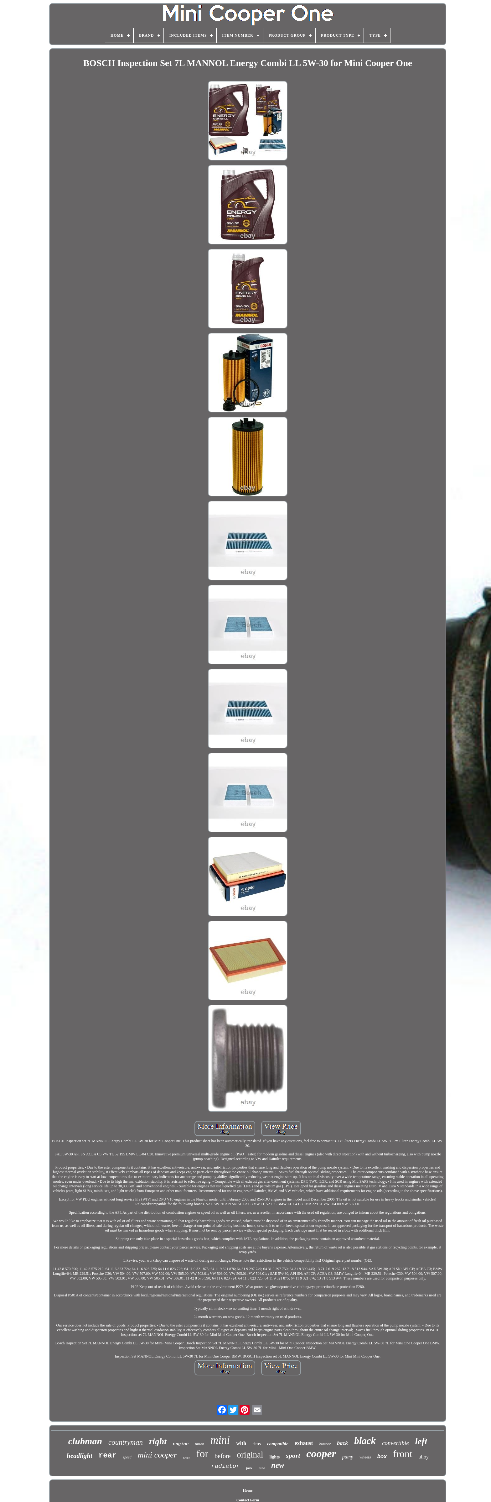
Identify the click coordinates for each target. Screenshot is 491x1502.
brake (186, 1458)
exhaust (304, 1443)
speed (127, 1457)
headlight (79, 1455)
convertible (395, 1443)
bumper (325, 1444)
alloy (424, 1456)
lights (274, 1457)
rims (256, 1443)
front (402, 1453)
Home (248, 1490)
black (365, 1440)
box (381, 1456)
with (241, 1443)
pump (348, 1456)
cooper (321, 1453)
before (222, 1455)
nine (262, 1468)
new (277, 1465)
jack (249, 1468)
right (158, 1441)
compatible (277, 1443)
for (202, 1453)
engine (181, 1444)
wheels (365, 1457)
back (342, 1443)
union (199, 1444)
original (250, 1454)
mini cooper (157, 1454)
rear (108, 1455)
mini (220, 1440)
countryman (125, 1442)
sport (293, 1455)
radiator (225, 1466)
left (421, 1441)
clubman (85, 1441)
